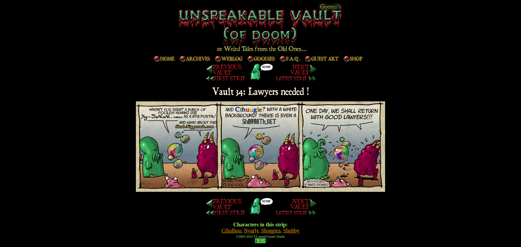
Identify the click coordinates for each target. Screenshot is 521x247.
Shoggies (271, 230)
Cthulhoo (232, 230)
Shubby (291, 230)
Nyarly (251, 230)
